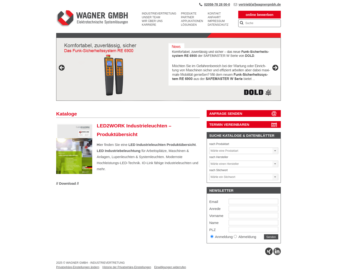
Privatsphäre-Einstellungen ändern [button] (77, 267)
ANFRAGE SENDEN (225, 113)
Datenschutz (218, 24)
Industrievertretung (159, 13)
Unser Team (151, 17)
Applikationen (192, 21)
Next (274, 68)
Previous (62, 68)
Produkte (189, 13)
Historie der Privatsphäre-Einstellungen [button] (126, 267)
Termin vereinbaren (229, 124)
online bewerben (259, 15)
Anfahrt (214, 17)
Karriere (149, 24)
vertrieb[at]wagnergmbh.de (260, 4)
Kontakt (214, 13)
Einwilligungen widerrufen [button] (170, 267)
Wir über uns (152, 21)
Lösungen (189, 24)
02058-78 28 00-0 (217, 4)
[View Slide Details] (168, 69)
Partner (187, 17)
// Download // (67, 183)
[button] (275, 151)
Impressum (216, 21)
